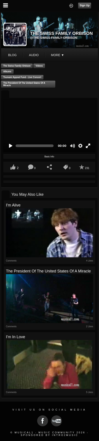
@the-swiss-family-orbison (53, 37)
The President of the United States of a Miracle (24, 84)
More (57, 55)
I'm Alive (13, 205)
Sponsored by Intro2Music (49, 435)
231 (87, 168)
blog (12, 55)
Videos (39, 66)
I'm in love (15, 337)
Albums (7, 71)
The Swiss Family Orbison (17, 66)
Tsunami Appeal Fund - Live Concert (22, 77)
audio (34, 55)
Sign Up (85, 5)
